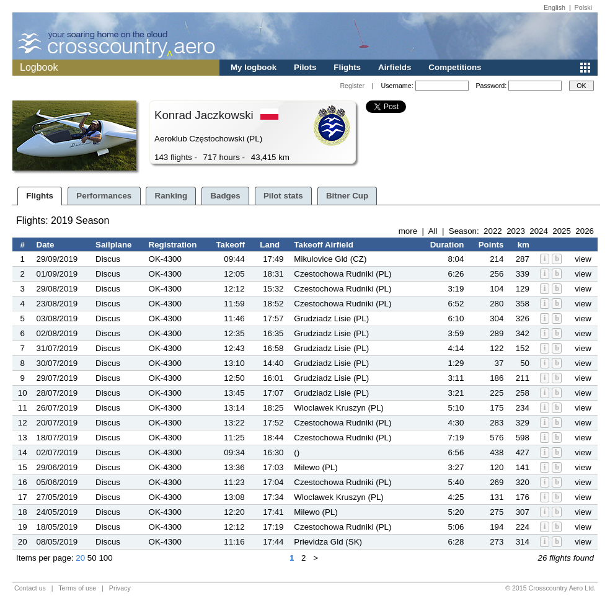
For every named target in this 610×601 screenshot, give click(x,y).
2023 (515, 231)
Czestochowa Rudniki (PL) (342, 273)
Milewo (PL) (315, 467)
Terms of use (77, 588)
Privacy (120, 588)
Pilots (305, 67)
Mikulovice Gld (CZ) (330, 259)
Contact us (30, 588)
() (296, 452)
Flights (347, 67)
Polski (583, 7)
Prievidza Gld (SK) (328, 541)
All (433, 231)
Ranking (171, 195)
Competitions (454, 67)
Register (352, 85)
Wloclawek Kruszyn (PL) (338, 407)
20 (80, 558)
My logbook (253, 67)
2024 (538, 231)
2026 (584, 231)
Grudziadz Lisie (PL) (331, 318)
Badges (225, 195)
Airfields (394, 67)
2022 (493, 231)
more (408, 231)
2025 (561, 231)
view (583, 259)
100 (105, 558)
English (554, 7)
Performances (103, 195)
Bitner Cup (347, 195)
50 (92, 558)
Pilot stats (283, 195)
